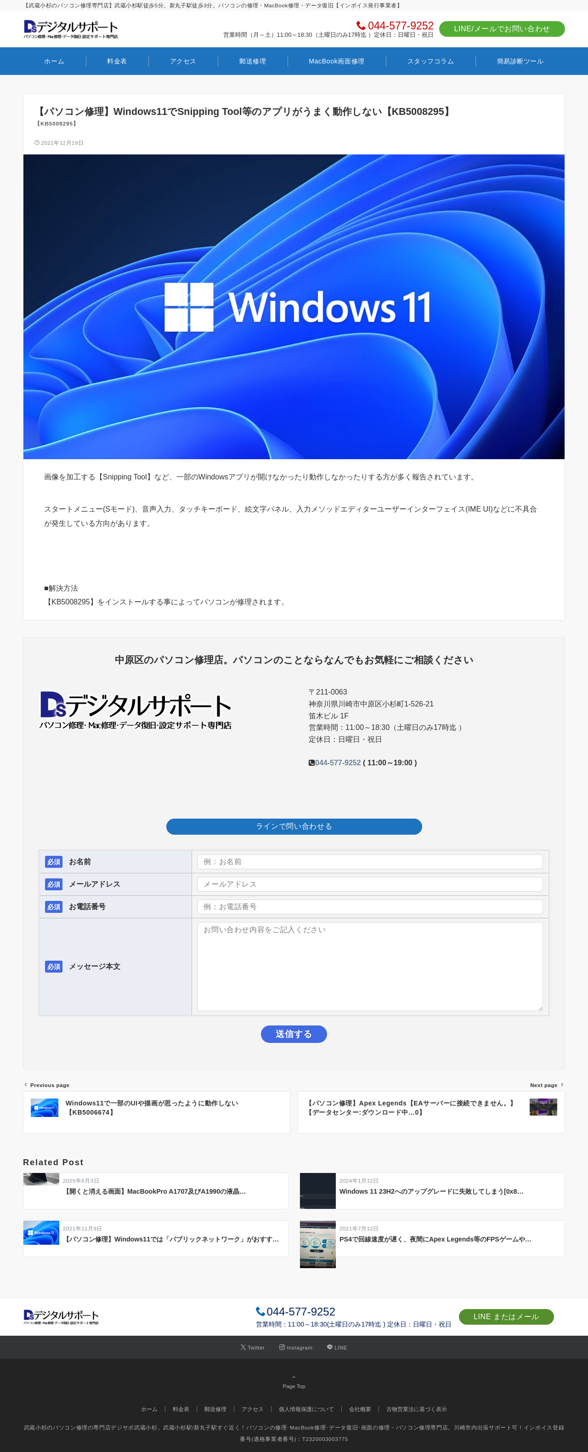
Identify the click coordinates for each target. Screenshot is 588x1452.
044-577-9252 (401, 26)
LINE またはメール (506, 1317)
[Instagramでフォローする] (295, 1347)
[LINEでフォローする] (337, 1347)
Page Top (294, 1381)
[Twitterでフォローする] (253, 1347)
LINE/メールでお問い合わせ (502, 29)
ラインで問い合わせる (294, 826)
